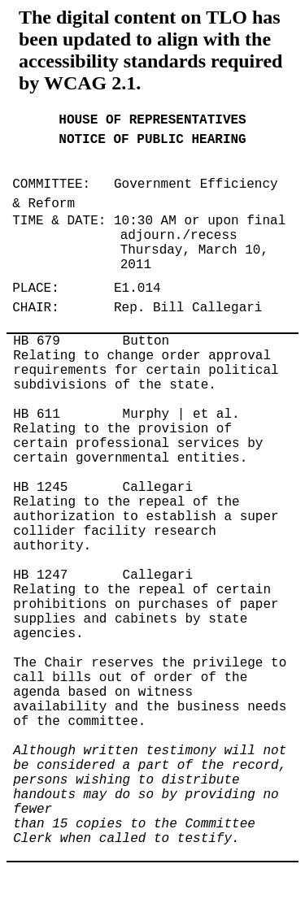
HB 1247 (40, 575)
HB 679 (36, 341)
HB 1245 (40, 487)
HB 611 (36, 414)
